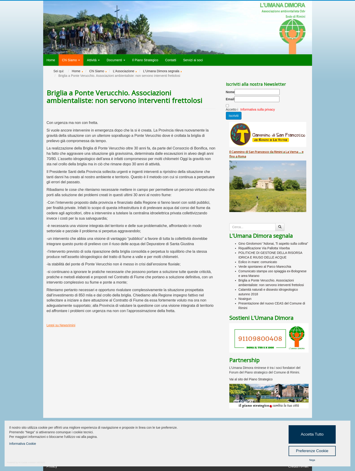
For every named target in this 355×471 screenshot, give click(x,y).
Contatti (170, 60)
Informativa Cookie (22, 443)
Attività (93, 60)
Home (51, 60)
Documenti (116, 60)
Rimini (278, 152)
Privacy (52, 466)
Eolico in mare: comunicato (258, 262)
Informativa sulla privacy (257, 109)
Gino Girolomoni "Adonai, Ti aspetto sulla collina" (273, 243)
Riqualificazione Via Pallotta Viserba (264, 248)
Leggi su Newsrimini (61, 325)
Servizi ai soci (193, 60)
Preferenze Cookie (312, 451)
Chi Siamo (71, 60)
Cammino (238, 152)
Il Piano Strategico (145, 60)
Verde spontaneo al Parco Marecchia (265, 266)
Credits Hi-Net (298, 466)
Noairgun (245, 299)
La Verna (292, 152)
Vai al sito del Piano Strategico (251, 379)
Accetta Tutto (312, 434)
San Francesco (259, 152)
